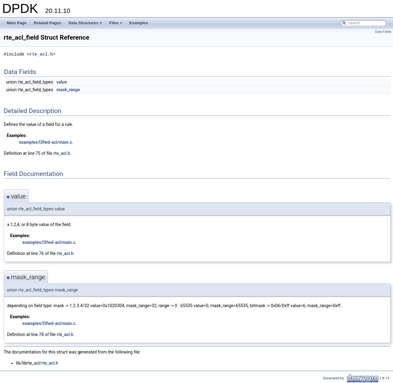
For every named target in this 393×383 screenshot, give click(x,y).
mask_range (68, 89)
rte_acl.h (41, 54)
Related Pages (47, 23)
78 (41, 334)
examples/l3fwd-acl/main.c (45, 142)
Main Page (16, 23)
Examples (139, 23)
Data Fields (383, 32)
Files (116, 25)
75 (38, 153)
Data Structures (85, 25)
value (61, 82)
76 (41, 253)
